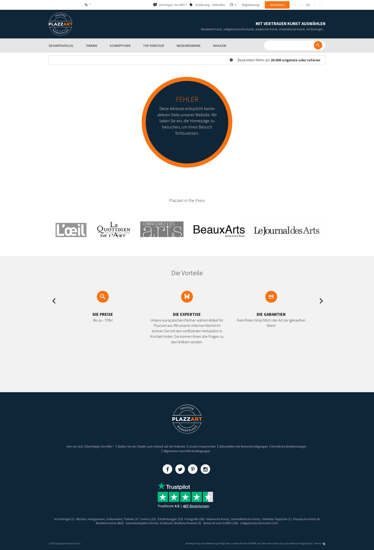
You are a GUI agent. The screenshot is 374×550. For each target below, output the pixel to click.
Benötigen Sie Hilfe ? (100, 446)
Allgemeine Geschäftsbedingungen (186, 451)
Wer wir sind (75, 446)
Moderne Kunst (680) (110, 523)
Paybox (308, 543)
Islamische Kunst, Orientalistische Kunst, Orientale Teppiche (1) (248, 519)
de (308, 5)
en (301, 5)
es (320, 5)
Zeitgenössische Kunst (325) (259, 523)
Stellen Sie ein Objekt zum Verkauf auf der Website (151, 446)
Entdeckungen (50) (170, 519)
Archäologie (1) (64, 519)
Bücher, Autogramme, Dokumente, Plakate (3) (107, 519)
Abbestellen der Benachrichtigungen (243, 446)
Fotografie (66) (194, 519)
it (314, 5)
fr (294, 5)
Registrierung (250, 5)
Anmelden (277, 5)
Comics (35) (148, 519)
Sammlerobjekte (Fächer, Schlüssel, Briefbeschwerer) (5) (163, 523)
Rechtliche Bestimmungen (288, 446)
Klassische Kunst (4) (306, 519)
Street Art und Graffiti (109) (221, 523)
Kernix (320, 543)
